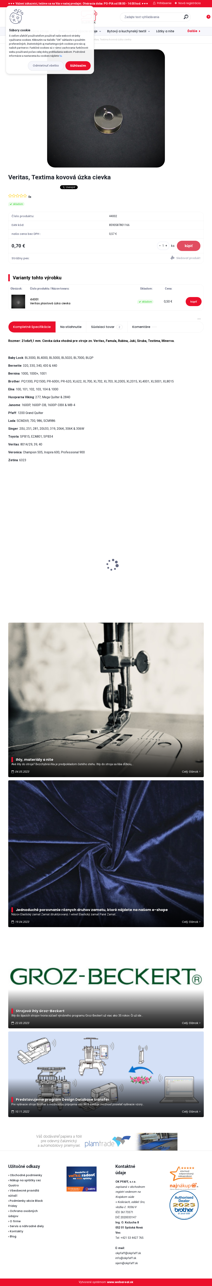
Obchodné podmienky (26, 1175)
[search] (157, 18)
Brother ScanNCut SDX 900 (164, 559)
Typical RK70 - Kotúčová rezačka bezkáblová (102, 553)
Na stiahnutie (70, 327)
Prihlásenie (164, 3)
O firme (15, 1221)
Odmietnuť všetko (46, 66)
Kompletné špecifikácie (32, 327)
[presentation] (11, 559)
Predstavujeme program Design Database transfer (62, 1099)
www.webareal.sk (120, 1282)
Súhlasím (78, 65)
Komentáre (144, 327)
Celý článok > (191, 772)
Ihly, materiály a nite (34, 759)
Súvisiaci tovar (106, 327)
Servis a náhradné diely (27, 1226)
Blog (13, 1236)
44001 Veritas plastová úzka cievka (50, 301)
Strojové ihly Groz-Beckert (40, 1011)
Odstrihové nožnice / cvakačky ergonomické (34, 570)
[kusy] (163, 245)
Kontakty (16, 1231)
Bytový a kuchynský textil (126, 31)
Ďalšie (192, 31)
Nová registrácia (189, 3)
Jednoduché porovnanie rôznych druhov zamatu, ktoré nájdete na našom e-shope (92, 909)
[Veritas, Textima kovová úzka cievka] (106, 108)
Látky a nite (165, 31)
